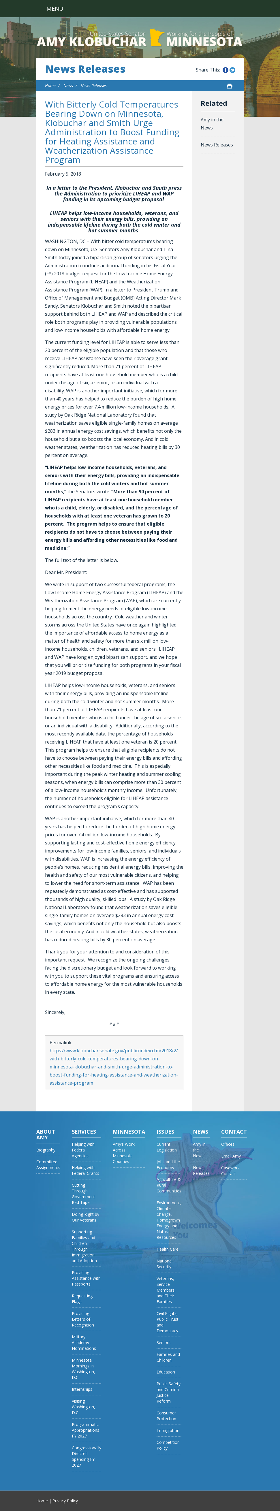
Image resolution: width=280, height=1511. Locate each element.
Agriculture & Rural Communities (169, 1185)
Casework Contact (230, 1170)
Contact (234, 1131)
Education (166, 1372)
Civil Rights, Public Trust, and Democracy (168, 1322)
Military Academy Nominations (84, 1342)
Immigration (168, 1430)
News (68, 85)
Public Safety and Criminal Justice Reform (169, 1392)
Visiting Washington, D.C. (83, 1406)
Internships (82, 1389)
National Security (164, 1263)
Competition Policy (168, 1445)
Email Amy (231, 1156)
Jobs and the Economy (168, 1164)
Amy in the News (212, 123)
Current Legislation (167, 1147)
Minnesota (129, 1131)
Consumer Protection (166, 1415)
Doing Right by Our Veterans (85, 1217)
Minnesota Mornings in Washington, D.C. (83, 1368)
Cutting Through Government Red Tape (83, 1193)
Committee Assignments (48, 1164)
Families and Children (168, 1357)
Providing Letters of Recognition (83, 1319)
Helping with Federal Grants (85, 1170)
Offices (227, 1144)
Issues (165, 1131)
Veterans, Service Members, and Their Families (166, 1290)
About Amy (45, 1134)
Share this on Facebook (225, 70)
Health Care (167, 1249)
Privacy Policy (65, 1501)
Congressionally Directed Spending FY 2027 (86, 1456)
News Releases (85, 68)
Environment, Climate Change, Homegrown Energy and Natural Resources (169, 1220)
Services (84, 1131)
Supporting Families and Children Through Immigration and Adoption (84, 1246)
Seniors (163, 1342)
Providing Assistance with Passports (86, 1278)
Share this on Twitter (232, 70)
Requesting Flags (82, 1298)
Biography (45, 1150)
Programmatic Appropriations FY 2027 (85, 1430)
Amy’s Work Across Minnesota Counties (124, 1152)
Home (50, 85)
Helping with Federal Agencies (83, 1149)
